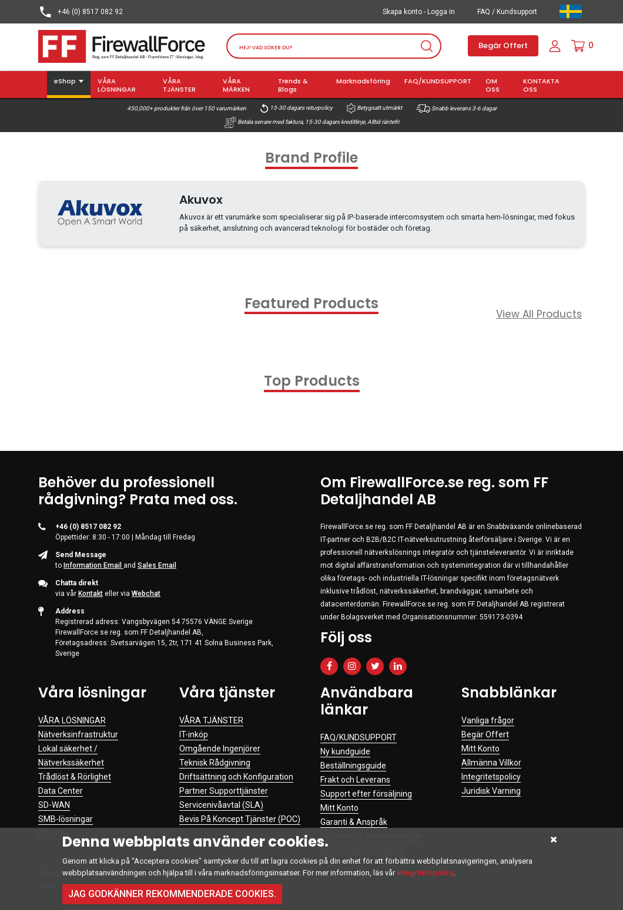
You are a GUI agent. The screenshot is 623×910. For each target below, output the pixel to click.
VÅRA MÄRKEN (236, 85)
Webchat (146, 593)
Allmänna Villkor (491, 762)
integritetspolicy (425, 872)
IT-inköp (193, 734)
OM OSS (492, 85)
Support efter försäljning (366, 793)
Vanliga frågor (487, 720)
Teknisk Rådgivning (214, 762)
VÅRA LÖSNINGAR (117, 85)
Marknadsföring (363, 81)
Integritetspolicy (491, 776)
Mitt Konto (339, 808)
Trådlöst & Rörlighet (74, 776)
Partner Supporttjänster (223, 791)
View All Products (539, 314)
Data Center (60, 791)
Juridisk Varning (491, 791)
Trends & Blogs (293, 85)
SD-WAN (54, 805)
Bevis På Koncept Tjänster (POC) (239, 819)
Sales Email (157, 565)
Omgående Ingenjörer (219, 748)
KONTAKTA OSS (541, 85)
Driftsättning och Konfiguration (236, 776)
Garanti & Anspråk (353, 822)
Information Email (93, 565)
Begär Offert (503, 45)
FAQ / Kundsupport (507, 12)
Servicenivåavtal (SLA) (221, 805)
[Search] (333, 46)
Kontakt (90, 593)
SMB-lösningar (65, 819)
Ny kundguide (345, 751)
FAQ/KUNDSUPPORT (437, 81)
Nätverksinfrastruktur (78, 734)
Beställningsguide (353, 765)
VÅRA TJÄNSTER (179, 85)
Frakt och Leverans (355, 779)
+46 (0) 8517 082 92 (80, 12)
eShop (65, 81)
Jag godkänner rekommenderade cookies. (172, 893)
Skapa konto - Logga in (419, 12)
